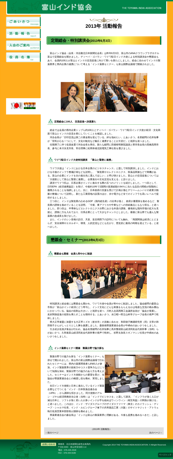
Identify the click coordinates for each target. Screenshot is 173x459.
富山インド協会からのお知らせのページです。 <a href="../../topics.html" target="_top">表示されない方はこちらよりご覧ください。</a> (23, 81)
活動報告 (23, 33)
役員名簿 (23, 57)
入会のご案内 (23, 45)
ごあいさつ (23, 22)
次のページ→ (155, 432)
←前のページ (52, 432)
